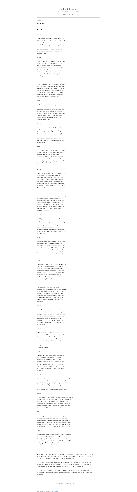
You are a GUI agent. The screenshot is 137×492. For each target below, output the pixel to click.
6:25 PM (55, 471)
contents (67, 463)
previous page (59, 463)
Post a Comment (43, 480)
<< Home (39, 483)
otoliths (68, 8)
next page (72, 463)
